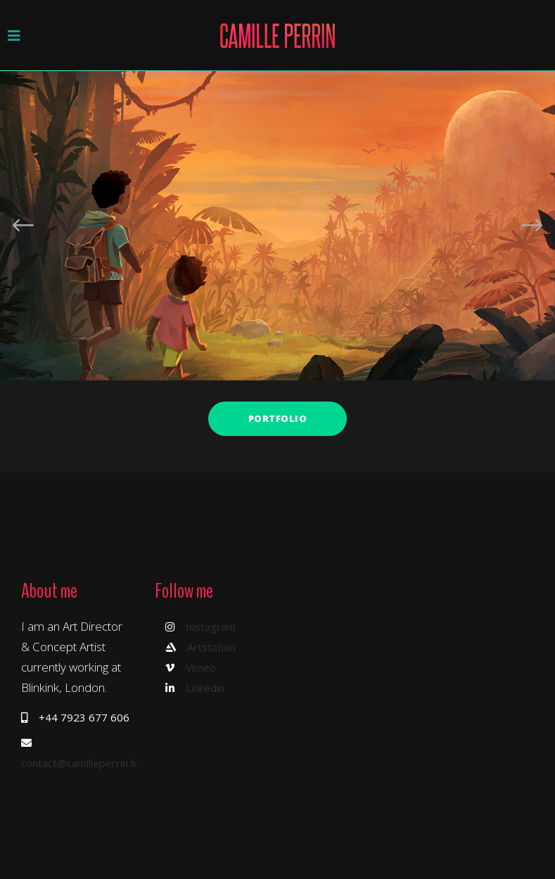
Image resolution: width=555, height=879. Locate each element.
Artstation (211, 647)
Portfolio (277, 418)
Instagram (211, 627)
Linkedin (205, 688)
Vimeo (201, 667)
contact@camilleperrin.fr (79, 763)
